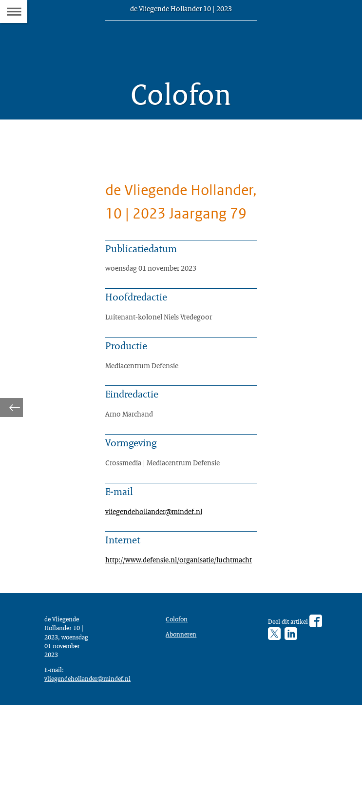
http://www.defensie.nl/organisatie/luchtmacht (189, 633)
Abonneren (183, 716)
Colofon (179, 699)
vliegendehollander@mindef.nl (160, 580)
